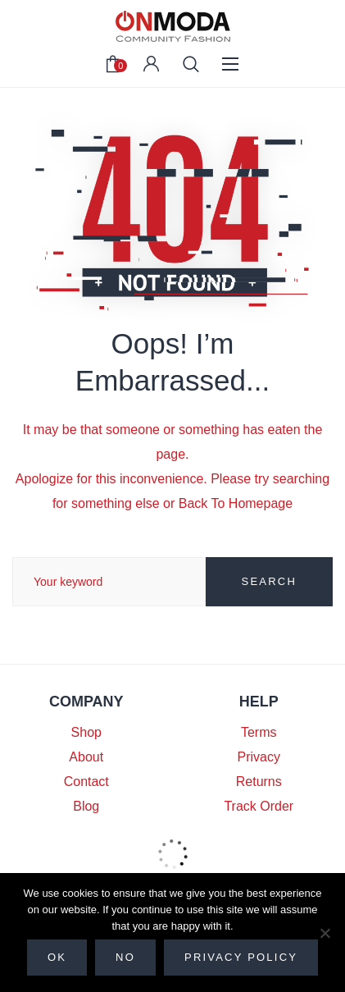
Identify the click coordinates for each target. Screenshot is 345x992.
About (86, 757)
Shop (86, 732)
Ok (57, 957)
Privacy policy (240, 957)
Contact (86, 782)
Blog (86, 806)
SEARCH (269, 581)
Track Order (258, 806)
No (125, 957)
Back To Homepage (236, 503)
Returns (259, 782)
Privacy (259, 757)
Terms (259, 732)
